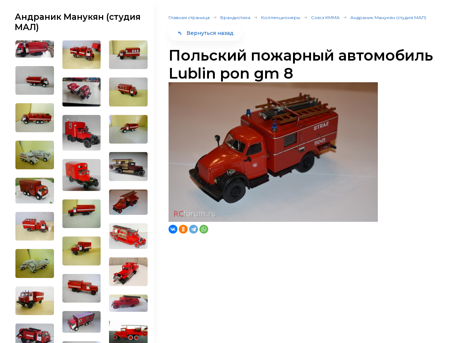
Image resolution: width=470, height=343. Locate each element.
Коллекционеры (280, 17)
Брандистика (235, 17)
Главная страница (189, 17)
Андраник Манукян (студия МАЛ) (388, 17)
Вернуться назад (205, 33)
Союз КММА (325, 17)
